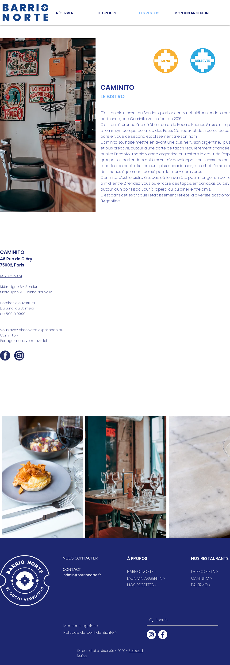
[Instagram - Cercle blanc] (151, 634)
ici (45, 340)
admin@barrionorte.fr (82, 574)
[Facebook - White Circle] (162, 634)
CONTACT (72, 569)
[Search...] (182, 620)
